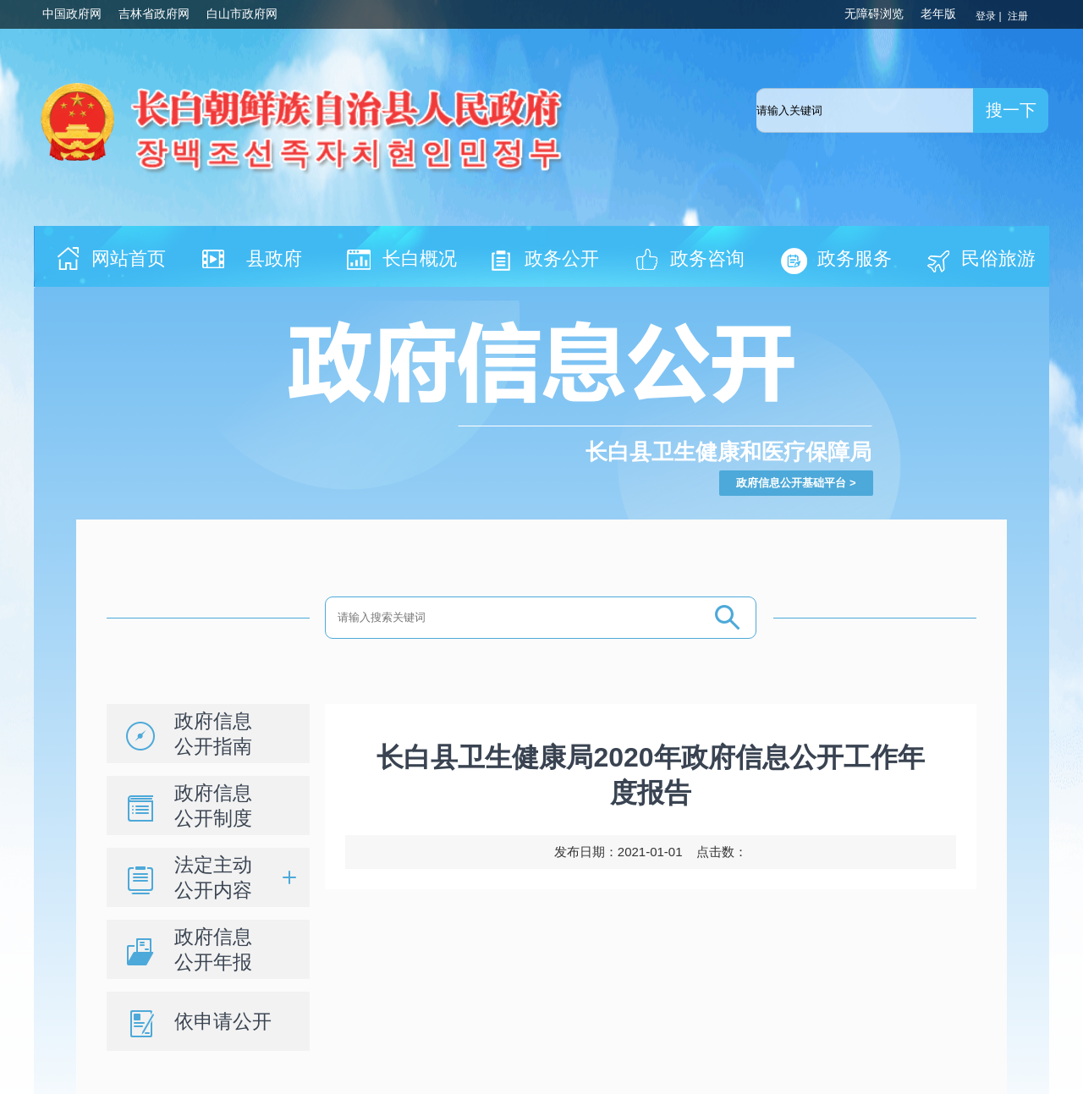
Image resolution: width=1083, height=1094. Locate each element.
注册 (1019, 16)
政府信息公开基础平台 (791, 482)
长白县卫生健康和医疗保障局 (728, 452)
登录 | (990, 16)
